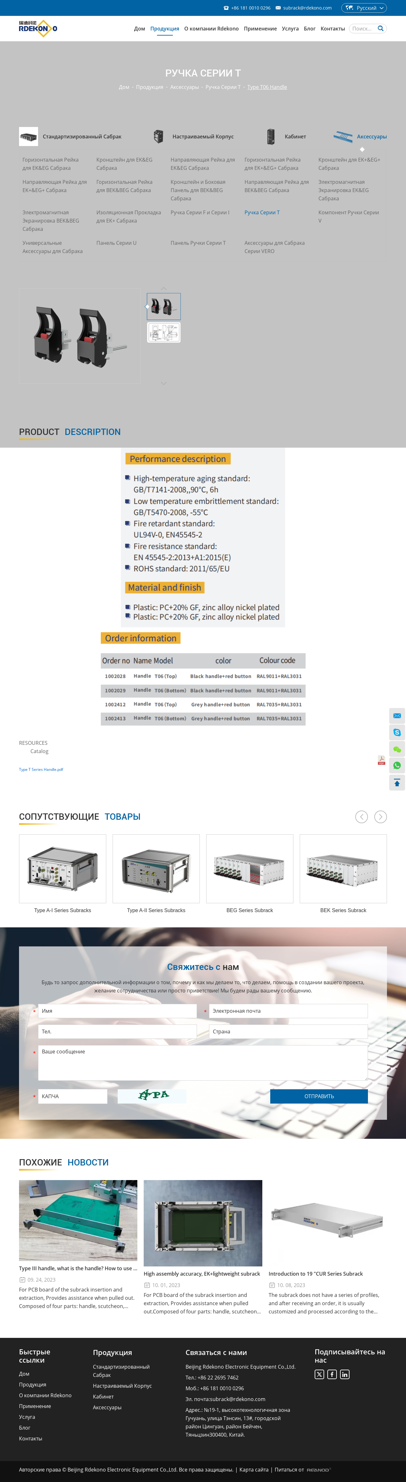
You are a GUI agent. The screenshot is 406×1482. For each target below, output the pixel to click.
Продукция (164, 28)
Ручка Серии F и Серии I (200, 212)
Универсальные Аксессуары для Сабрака (53, 247)
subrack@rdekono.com (307, 8)
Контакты (333, 28)
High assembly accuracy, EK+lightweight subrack (202, 1273)
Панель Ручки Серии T (198, 242)
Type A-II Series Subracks (156, 910)
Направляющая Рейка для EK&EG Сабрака (203, 163)
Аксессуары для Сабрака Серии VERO (275, 247)
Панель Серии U (116, 242)
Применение (260, 28)
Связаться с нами (216, 1352)
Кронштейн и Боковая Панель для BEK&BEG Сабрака (198, 190)
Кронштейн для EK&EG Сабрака (124, 163)
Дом (139, 28)
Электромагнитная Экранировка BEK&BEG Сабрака (51, 220)
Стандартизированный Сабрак (121, 1371)
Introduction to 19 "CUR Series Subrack (316, 1273)
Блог (310, 28)
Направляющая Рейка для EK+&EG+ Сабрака (55, 186)
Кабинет (103, 1396)
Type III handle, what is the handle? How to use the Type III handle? (78, 1268)
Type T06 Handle (267, 86)
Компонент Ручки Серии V (348, 216)
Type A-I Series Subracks (62, 910)
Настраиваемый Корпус (122, 1385)
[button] (361, 817)
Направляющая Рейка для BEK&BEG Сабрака (277, 186)
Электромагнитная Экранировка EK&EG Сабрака (343, 190)
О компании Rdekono (211, 28)
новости (64, 1162)
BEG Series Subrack (249, 910)
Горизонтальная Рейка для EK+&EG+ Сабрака (273, 163)
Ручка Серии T (223, 86)
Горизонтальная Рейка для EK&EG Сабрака (51, 163)
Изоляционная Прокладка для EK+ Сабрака (128, 216)
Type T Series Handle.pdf (41, 769)
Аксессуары (184, 86)
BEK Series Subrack (343, 910)
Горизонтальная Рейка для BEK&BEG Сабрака (124, 186)
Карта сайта (254, 1469)
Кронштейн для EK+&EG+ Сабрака (349, 163)
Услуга (290, 28)
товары (80, 817)
